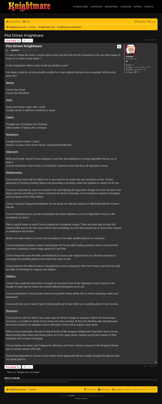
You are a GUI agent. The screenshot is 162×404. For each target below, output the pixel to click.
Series (138, 6)
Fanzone (125, 6)
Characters (80, 6)
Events (148, 6)
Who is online (12, 378)
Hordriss (129, 56)
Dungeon (96, 6)
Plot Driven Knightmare (24, 35)
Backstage (111, 6)
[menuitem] (26, 21)
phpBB (71, 395)
